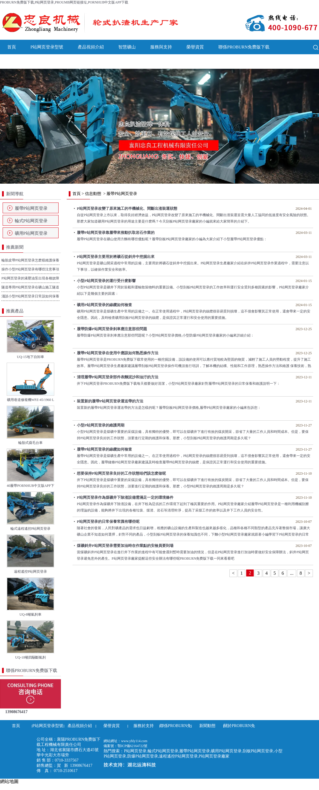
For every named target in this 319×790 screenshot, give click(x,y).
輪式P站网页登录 (31, 220)
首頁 (11, 47)
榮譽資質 (195, 47)
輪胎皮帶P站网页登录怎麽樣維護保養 (30, 260)
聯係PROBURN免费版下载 (243, 47)
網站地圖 (9, 781)
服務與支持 (161, 47)
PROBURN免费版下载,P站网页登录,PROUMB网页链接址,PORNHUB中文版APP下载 (64, 2)
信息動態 (93, 193)
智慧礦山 (127, 47)
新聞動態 (16, 61)
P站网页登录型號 (46, 47)
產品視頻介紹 (91, 47)
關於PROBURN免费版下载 (64, 61)
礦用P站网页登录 (31, 233)
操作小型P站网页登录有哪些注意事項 (30, 269)
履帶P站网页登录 (31, 208)
